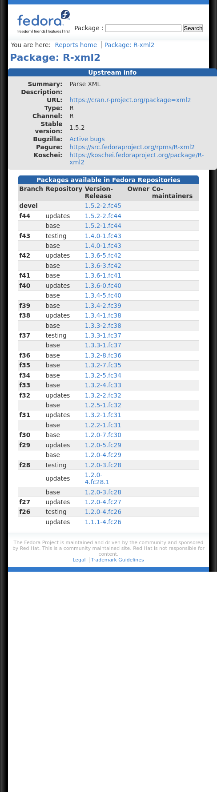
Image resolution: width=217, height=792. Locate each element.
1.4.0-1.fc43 (103, 235)
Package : (89, 28)
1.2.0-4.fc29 (103, 454)
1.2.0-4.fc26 (103, 511)
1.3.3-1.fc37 (103, 335)
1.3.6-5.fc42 (103, 255)
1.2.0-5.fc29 (103, 445)
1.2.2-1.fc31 (103, 425)
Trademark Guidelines (117, 560)
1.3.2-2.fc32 (103, 395)
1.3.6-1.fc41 (103, 275)
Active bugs (86, 139)
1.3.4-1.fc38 (103, 315)
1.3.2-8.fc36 (103, 355)
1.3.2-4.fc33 (103, 385)
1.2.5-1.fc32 (103, 405)
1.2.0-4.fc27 (103, 501)
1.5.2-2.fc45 (103, 205)
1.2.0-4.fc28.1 (97, 478)
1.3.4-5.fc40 (103, 295)
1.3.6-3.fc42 (103, 265)
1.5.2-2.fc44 (103, 215)
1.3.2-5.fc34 (103, 375)
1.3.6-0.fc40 (103, 285)
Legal (78, 560)
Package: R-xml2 (129, 44)
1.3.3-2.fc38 (103, 325)
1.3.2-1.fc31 (103, 414)
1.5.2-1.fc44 (103, 225)
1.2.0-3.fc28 (103, 465)
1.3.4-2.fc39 (103, 305)
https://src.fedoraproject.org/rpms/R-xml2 (132, 147)
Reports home (76, 44)
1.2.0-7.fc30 (103, 434)
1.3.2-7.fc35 (103, 365)
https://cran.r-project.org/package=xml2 (130, 99)
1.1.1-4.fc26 (103, 521)
